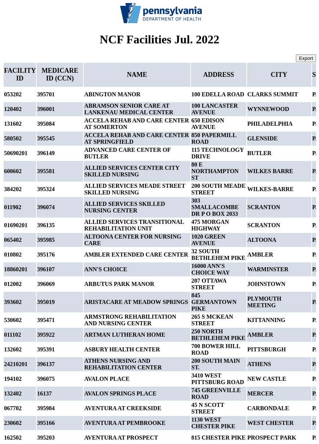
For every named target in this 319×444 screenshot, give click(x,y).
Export (306, 58)
